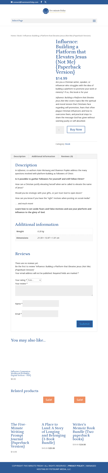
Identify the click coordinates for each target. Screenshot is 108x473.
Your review (21, 283)
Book (19, 35)
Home (13, 35)
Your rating (21, 280)
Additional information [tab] (43, 156)
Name (18, 303)
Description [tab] (19, 156)
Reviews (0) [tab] (67, 156)
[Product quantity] (60, 130)
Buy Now (76, 129)
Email (18, 314)
